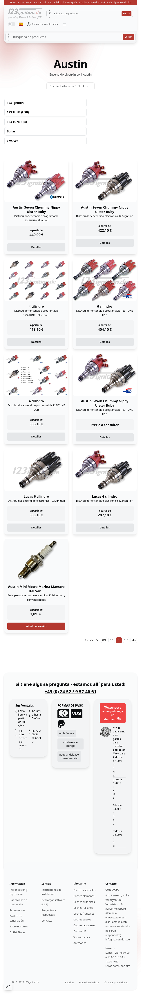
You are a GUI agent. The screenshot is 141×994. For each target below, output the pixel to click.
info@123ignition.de (117, 939)
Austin (87, 86)
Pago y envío (17, 910)
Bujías (11, 131)
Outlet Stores (17, 932)
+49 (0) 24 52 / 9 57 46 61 (70, 691)
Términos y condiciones (116, 982)
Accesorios (79, 943)
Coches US (79, 931)
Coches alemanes (84, 896)
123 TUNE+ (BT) (17, 122)
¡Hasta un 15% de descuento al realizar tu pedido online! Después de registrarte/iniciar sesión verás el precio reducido (70, 2)
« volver (12, 141)
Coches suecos (82, 919)
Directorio (79, 883)
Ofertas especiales (84, 890)
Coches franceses (83, 913)
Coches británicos (62, 86)
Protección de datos (89, 982)
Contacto (46, 920)
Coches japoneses (84, 925)
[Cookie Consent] (8, 986)
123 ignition (15, 103)
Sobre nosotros (19, 926)
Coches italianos (83, 907)
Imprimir (69, 982)
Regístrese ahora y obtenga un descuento (112, 713)
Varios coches (81, 937)
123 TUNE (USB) (18, 112)
